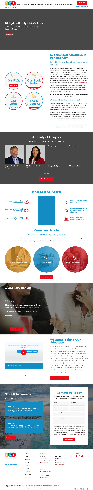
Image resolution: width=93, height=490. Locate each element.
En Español (28, 470)
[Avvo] (82, 452)
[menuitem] (6, 488)
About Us (27, 455)
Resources (28, 467)
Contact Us (9, 34)
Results (27, 464)
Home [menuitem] (18, 4)
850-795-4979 (82, 6)
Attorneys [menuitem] (31, 4)
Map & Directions (44, 458)
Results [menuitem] (47, 4)
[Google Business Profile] (76, 452)
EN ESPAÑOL (82, 3)
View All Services (46, 273)
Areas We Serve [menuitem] (61, 4)
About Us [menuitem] (24, 4)
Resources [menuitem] (53, 4)
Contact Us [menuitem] (70, 4)
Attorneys (27, 458)
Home (26, 452)
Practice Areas (28, 461)
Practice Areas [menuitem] (39, 4)
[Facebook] (79, 452)
